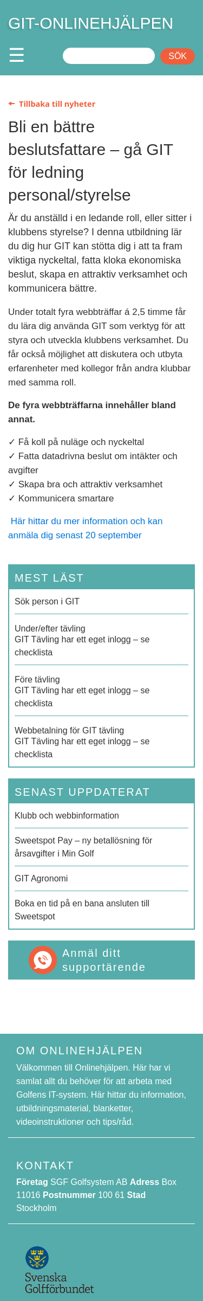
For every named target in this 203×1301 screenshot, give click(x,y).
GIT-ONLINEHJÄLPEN (90, 23)
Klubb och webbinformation (67, 815)
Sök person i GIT (47, 601)
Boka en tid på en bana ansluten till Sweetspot (82, 910)
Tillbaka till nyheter (57, 103)
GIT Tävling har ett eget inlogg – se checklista (101, 639)
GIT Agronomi (41, 878)
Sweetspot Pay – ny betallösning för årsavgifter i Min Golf (83, 847)
